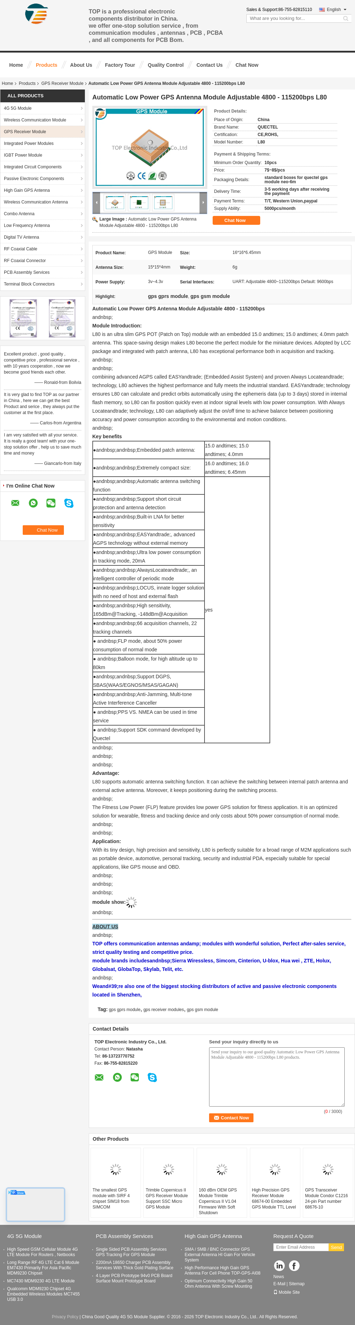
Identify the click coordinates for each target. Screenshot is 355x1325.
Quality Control (166, 65)
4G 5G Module (18, 108)
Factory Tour (120, 65)
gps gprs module (125, 1009)
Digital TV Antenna (21, 237)
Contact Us (209, 65)
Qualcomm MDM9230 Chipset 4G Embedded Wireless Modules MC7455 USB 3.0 (43, 1294)
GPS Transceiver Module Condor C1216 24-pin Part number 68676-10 (326, 1199)
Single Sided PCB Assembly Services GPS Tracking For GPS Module (131, 1252)
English (336, 9)
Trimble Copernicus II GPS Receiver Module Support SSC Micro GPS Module (167, 1199)
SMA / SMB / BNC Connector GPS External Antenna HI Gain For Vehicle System (220, 1254)
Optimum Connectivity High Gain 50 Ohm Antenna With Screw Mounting (218, 1283)
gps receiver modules (163, 1009)
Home (16, 65)
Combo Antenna (19, 213)
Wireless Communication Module (35, 120)
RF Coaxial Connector (25, 260)
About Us (81, 65)
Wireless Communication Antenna (36, 202)
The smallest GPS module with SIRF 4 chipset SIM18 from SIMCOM (111, 1199)
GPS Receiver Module (62, 83)
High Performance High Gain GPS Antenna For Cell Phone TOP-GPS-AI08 (223, 1270)
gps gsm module (202, 1009)
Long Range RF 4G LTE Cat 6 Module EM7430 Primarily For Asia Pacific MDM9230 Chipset (43, 1268)
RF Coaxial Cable (20, 248)
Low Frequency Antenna (27, 225)
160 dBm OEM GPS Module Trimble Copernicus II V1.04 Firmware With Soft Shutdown (218, 1201)
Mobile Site (286, 1292)
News (278, 1276)
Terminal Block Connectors (29, 284)
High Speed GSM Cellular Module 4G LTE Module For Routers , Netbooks (42, 1252)
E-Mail (279, 1283)
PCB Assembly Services (27, 272)
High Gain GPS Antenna (27, 190)
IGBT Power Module (23, 155)
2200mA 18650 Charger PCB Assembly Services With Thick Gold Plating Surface (135, 1265)
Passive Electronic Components (34, 178)
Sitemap (297, 1283)
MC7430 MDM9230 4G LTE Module (41, 1280)
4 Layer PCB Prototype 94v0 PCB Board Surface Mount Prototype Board (134, 1278)
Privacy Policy (65, 1316)
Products (47, 65)
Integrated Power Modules (29, 143)
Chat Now (246, 65)
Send (336, 1247)
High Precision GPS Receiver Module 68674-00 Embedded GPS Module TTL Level (274, 1199)
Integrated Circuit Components (33, 166)
